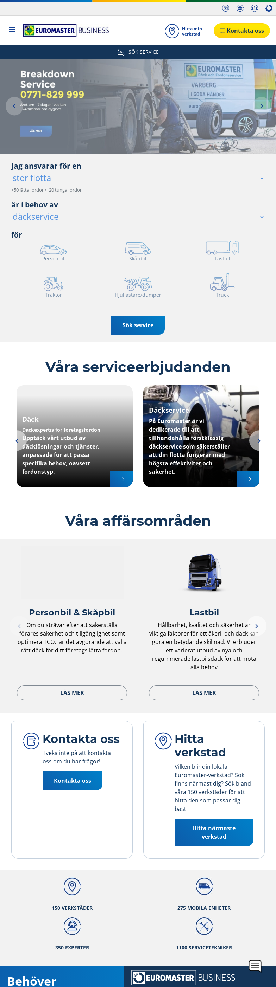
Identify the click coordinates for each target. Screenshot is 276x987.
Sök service (138, 325)
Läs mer (72, 693)
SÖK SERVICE (138, 52)
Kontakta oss (72, 781)
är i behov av (34, 204)
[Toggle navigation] (12, 30)
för (16, 235)
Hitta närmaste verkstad (214, 832)
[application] (255, 966)
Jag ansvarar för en (46, 166)
